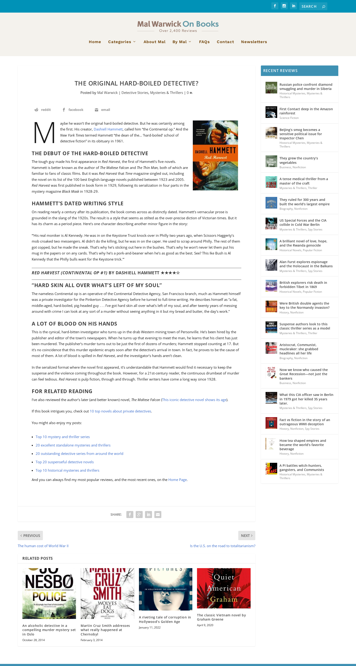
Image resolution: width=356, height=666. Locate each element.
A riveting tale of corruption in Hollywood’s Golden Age (165, 621)
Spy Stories (315, 231)
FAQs (204, 44)
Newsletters (254, 44)
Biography (286, 211)
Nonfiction (299, 169)
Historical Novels (290, 252)
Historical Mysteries (292, 95)
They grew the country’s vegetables (299, 162)
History (284, 314)
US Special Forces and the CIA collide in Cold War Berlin (303, 224)
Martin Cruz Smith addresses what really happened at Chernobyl (105, 631)
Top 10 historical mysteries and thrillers (67, 472)
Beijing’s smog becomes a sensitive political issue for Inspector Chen (301, 136)
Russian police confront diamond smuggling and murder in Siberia (306, 88)
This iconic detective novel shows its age (194, 401)
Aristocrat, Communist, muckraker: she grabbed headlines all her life (299, 351)
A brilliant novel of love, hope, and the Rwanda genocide (303, 245)
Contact (225, 44)
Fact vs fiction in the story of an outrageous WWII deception (305, 423)
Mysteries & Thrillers (166, 94)
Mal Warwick (107, 94)
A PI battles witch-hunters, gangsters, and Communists (302, 469)
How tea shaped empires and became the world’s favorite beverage (303, 446)
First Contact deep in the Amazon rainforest (306, 113)
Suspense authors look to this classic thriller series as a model (305, 328)
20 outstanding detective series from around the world (79, 455)
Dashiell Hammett (108, 131)
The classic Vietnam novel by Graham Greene (221, 619)
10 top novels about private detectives (120, 413)
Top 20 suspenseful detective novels (65, 464)
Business (285, 169)
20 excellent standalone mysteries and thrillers (73, 447)
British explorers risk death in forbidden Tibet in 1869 (303, 286)
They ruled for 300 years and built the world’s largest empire (305, 203)
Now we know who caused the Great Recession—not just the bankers (304, 376)
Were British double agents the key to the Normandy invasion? (304, 307)
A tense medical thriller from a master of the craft (304, 183)
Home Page (177, 481)
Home (95, 44)
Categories (119, 44)
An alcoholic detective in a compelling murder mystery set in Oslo (49, 631)
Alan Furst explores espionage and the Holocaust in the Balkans (306, 266)
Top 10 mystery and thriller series (63, 438)
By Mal (180, 44)
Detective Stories (134, 94)
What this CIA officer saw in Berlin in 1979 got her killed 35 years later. (306, 401)
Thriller (312, 190)
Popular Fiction (312, 252)
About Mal (155, 44)
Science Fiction (289, 120)
